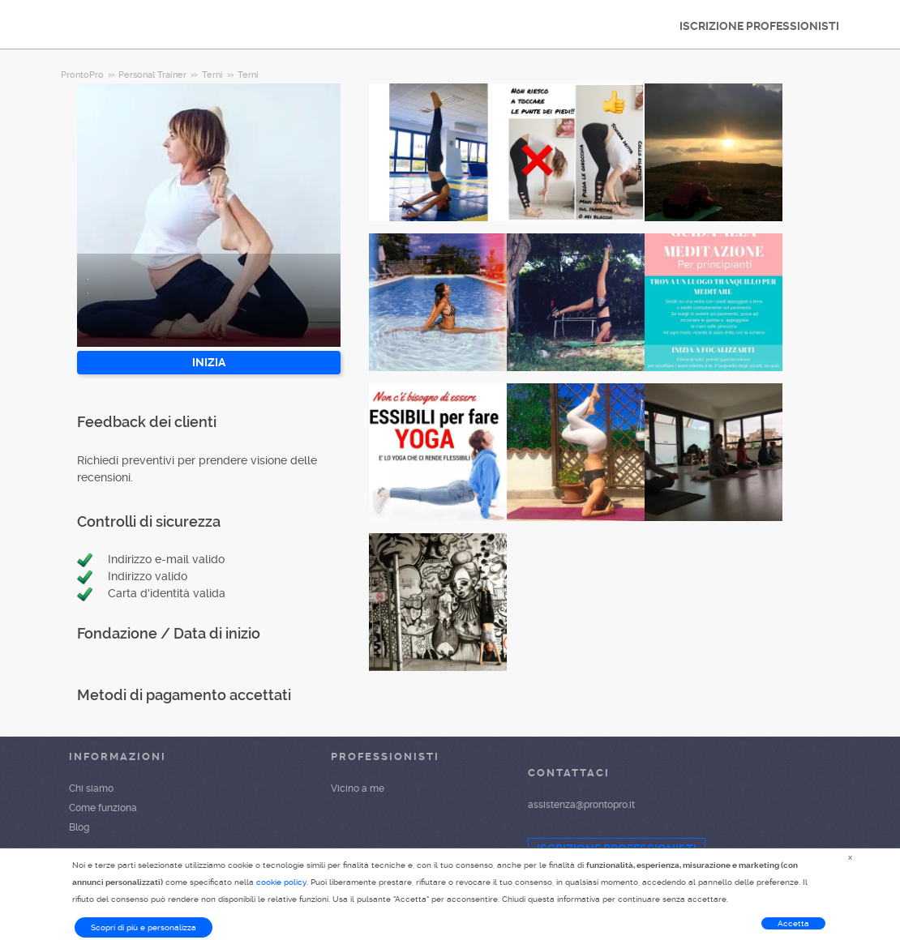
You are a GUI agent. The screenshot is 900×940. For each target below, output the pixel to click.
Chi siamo (91, 788)
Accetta (793, 923)
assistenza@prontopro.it (581, 804)
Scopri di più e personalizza (143, 927)
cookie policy (281, 882)
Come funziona (103, 808)
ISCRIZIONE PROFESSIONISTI (759, 25)
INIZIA (208, 362)
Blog (79, 827)
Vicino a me (357, 788)
